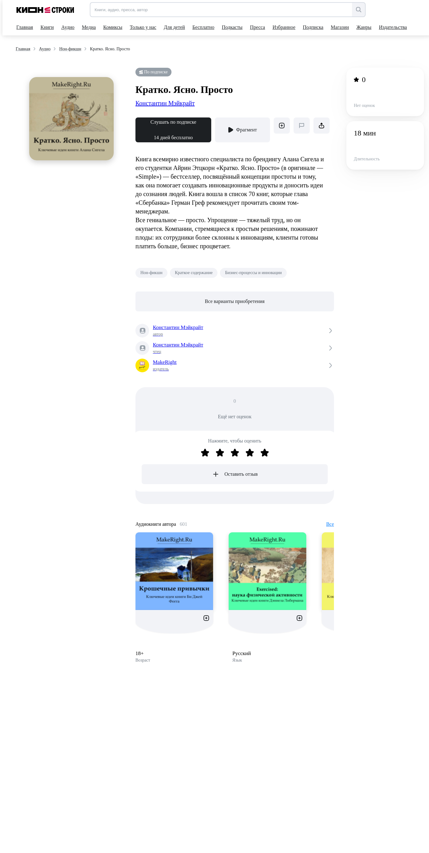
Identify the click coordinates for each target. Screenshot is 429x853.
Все (330, 524)
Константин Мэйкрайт (165, 103)
